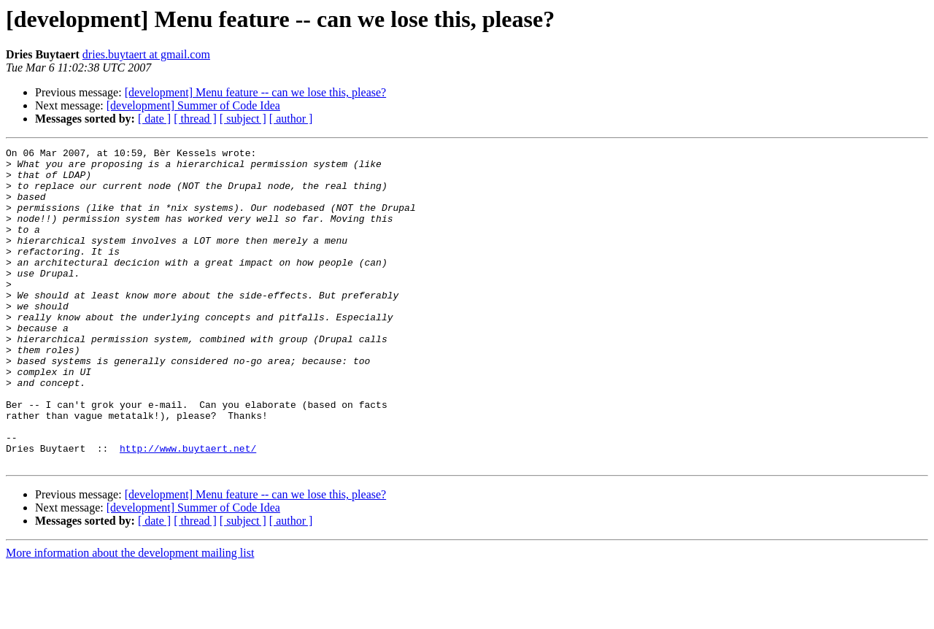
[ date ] (154, 118)
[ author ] (291, 118)
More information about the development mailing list (130, 616)
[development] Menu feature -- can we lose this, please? (256, 92)
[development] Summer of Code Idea (193, 105)
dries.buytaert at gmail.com (146, 54)
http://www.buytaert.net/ (188, 509)
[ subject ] (243, 118)
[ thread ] (195, 118)
